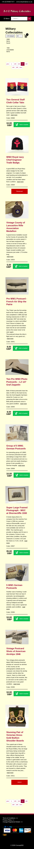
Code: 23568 (10, 118)
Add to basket (21, 124)
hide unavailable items (8, 49)
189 (17, 67)
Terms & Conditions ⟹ (10, 818)
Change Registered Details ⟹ (13, 822)
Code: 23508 (10, 468)
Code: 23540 (10, 407)
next (20, 67)
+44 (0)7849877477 (8, 2)
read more (14, 115)
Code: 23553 (10, 259)
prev (8, 64)
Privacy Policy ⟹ (8, 820)
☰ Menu (7, 18)
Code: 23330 (10, 687)
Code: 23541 (10, 341)
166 (19, 64)
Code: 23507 (10, 546)
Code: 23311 (10, 776)
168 (26, 64)
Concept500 (19, 845)
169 (13, 67)
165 (15, 64)
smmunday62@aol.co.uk (24, 2)
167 (23, 64)
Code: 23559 (10, 185)
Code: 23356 (10, 612)
